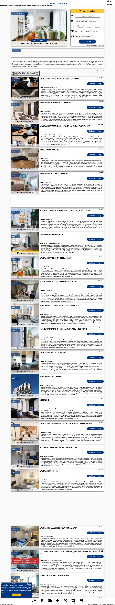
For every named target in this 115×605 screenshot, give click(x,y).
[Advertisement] (57, 509)
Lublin (13, 80)
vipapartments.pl (57, 3)
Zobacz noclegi (95, 84)
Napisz (112, 604)
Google (29, 584)
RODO (3, 592)
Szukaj (87, 41)
